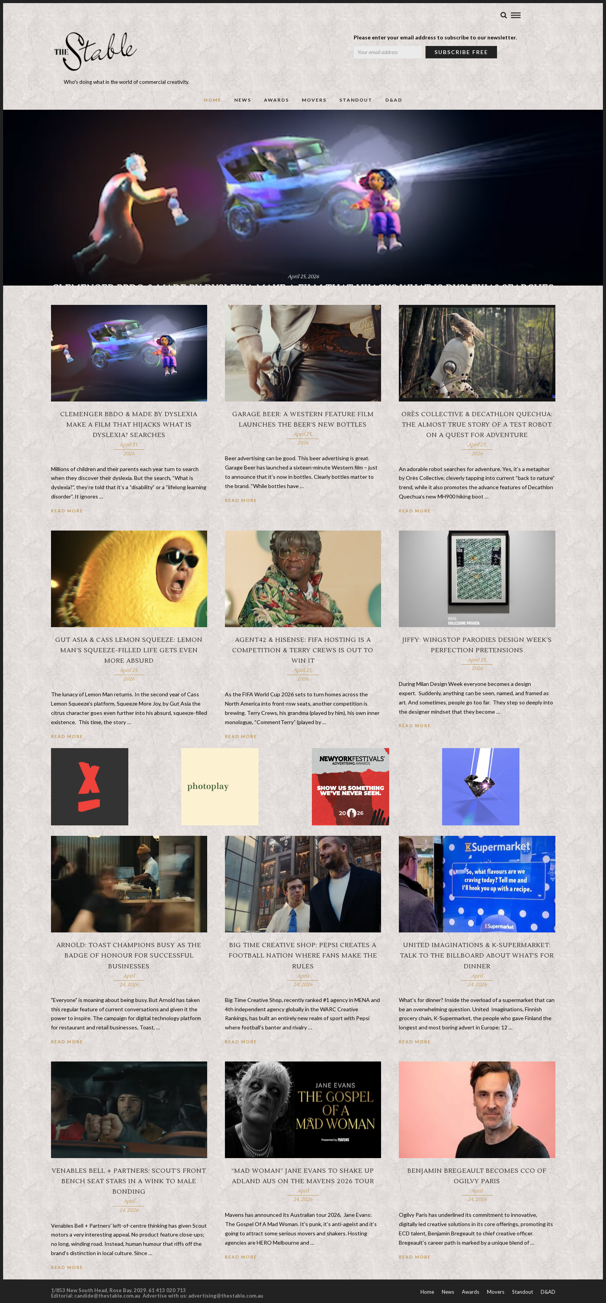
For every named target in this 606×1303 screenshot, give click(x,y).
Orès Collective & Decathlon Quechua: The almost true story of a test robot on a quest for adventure (477, 446)
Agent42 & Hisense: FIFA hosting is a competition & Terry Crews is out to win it (302, 672)
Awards (276, 105)
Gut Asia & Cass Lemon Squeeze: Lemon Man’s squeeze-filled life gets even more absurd (129, 672)
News (242, 105)
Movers (314, 105)
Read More (67, 532)
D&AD (393, 105)
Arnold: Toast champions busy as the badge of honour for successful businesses (128, 977)
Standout (356, 105)
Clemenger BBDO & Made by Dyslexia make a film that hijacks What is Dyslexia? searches (128, 446)
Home (212, 105)
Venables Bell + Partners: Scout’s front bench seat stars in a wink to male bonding (129, 1203)
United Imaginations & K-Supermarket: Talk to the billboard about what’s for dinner (477, 977)
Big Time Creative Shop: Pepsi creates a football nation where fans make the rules (303, 977)
